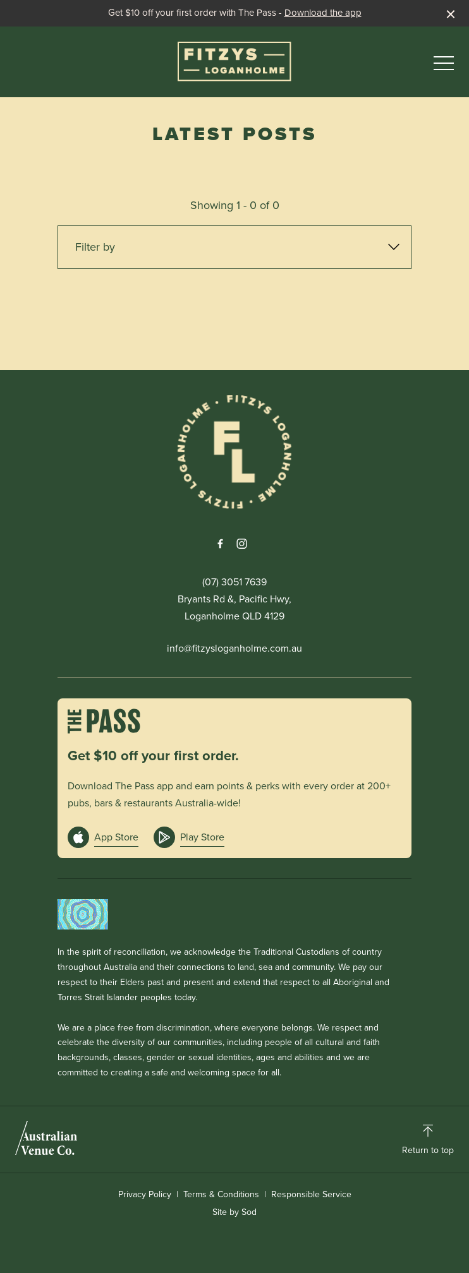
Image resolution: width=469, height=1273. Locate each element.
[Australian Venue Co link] (46, 1138)
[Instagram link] (241, 543)
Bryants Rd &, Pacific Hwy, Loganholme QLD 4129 (234, 607)
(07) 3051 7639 (234, 582)
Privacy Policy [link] (144, 1194)
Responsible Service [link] (311, 1194)
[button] (444, 66)
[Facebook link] (219, 543)
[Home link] (234, 62)
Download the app (323, 13)
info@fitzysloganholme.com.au (234, 648)
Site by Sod (234, 1212)
